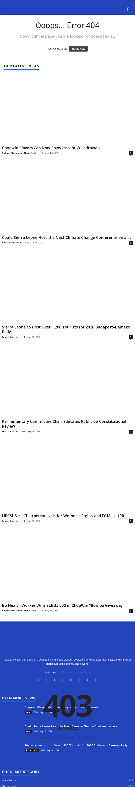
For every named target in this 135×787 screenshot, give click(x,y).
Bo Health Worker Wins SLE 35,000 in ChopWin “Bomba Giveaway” (63, 605)
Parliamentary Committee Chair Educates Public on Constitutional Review (64, 424)
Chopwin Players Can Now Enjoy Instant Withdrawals (51, 147)
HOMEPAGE (78, 49)
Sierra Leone (32, 750)
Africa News (9, 780)
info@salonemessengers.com (74, 672)
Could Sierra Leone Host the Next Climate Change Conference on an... (66, 237)
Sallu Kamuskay (11, 242)
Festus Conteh (10, 336)
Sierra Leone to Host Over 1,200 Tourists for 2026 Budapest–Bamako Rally (66, 329)
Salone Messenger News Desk (19, 152)
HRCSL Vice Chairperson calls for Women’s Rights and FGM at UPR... (64, 515)
